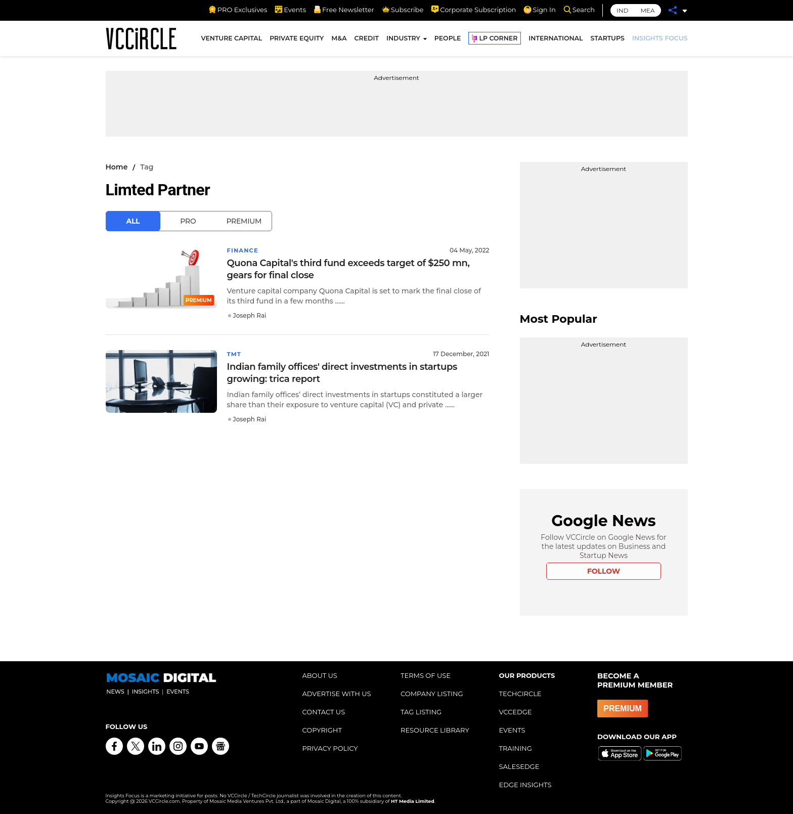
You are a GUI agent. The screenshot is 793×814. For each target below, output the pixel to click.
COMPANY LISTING (432, 694)
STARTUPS (608, 40)
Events (290, 10)
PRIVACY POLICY (330, 748)
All (133, 221)
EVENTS (512, 730)
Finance (243, 250)
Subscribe (402, 10)
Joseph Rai (250, 315)
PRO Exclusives (237, 10)
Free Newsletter (344, 10)
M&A (338, 40)
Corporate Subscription (473, 10)
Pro (188, 221)
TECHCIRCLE (520, 694)
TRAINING (515, 748)
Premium (243, 221)
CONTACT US (323, 712)
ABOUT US (319, 675)
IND (622, 10)
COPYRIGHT (322, 730)
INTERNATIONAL (555, 40)
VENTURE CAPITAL (231, 40)
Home (117, 167)
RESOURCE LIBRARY (435, 730)
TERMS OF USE (426, 675)
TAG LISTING (421, 712)
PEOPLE (447, 40)
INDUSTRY (403, 40)
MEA (647, 10)
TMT (234, 354)
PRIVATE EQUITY (297, 40)
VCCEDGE (515, 712)
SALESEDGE (519, 766)
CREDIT (367, 40)
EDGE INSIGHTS (525, 785)
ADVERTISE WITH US (336, 694)
